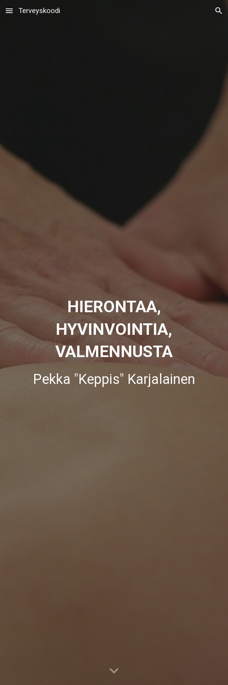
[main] (114, 342)
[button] (9, 10)
